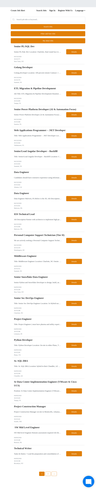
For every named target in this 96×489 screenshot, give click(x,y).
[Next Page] (54, 474)
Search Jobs (41, 10)
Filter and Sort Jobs (48, 34)
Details (74, 52)
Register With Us (65, 10)
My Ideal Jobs (48, 41)
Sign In (52, 10)
